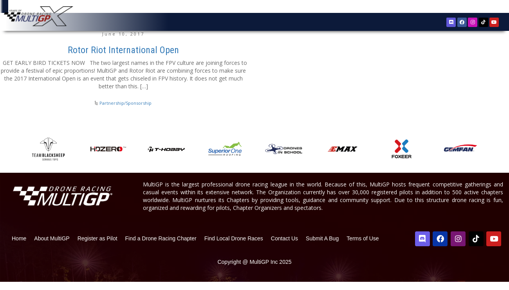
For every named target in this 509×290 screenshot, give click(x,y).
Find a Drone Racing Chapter (161, 246)
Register (452, 7)
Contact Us (284, 246)
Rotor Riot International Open (123, 58)
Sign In (475, 7)
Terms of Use (363, 246)
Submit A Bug (322, 246)
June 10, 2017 (123, 42)
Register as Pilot (97, 246)
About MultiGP (51, 246)
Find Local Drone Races (233, 246)
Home (19, 246)
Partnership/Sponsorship (125, 111)
